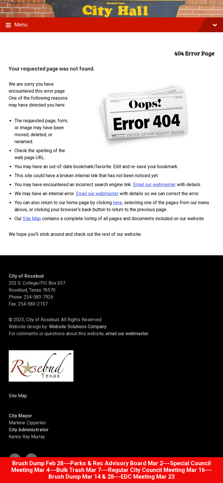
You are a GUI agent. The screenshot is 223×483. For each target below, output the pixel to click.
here (117, 202)
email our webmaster (127, 333)
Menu (111, 25)
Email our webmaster (154, 184)
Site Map (32, 218)
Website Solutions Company (78, 326)
